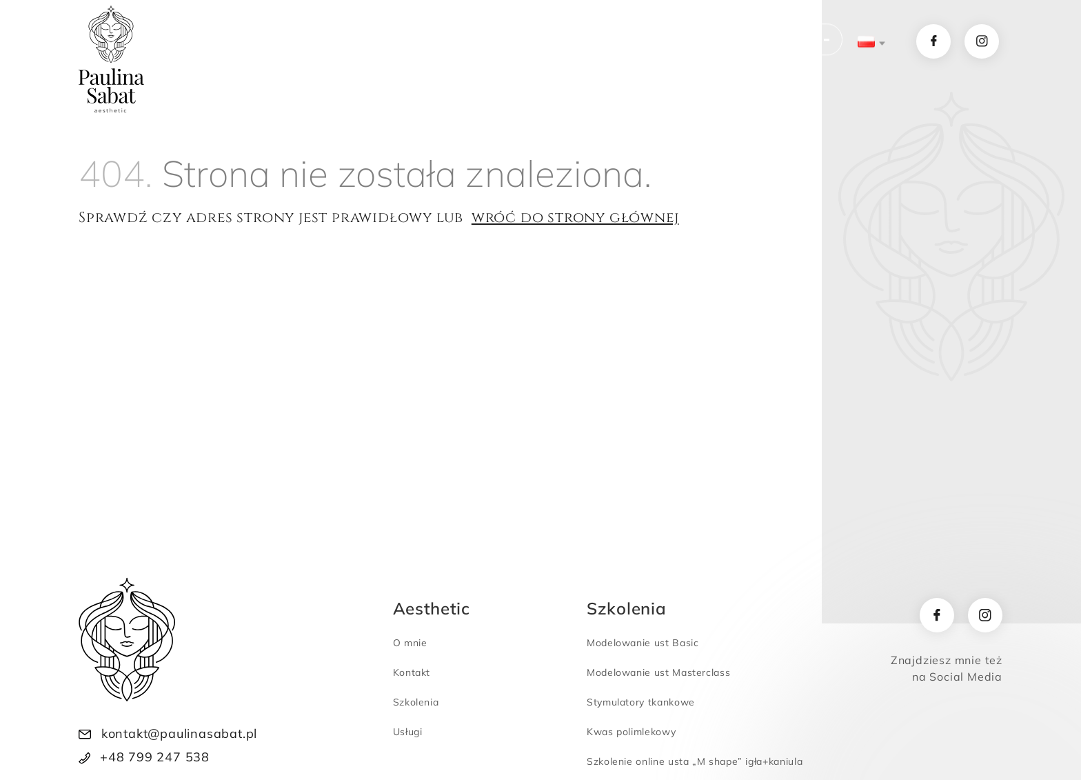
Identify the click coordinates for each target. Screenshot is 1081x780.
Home (234, 42)
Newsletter (552, 42)
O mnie (302, 42)
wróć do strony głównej (575, 218)
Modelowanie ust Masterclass (658, 672)
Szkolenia (456, 42)
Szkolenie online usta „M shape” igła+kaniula (694, 761)
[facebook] (937, 615)
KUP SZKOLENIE (754, 42)
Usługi (372, 42)
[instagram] (985, 615)
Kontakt (635, 42)
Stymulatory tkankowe (641, 702)
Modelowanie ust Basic (642, 643)
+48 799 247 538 (155, 757)
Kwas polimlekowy (631, 732)
